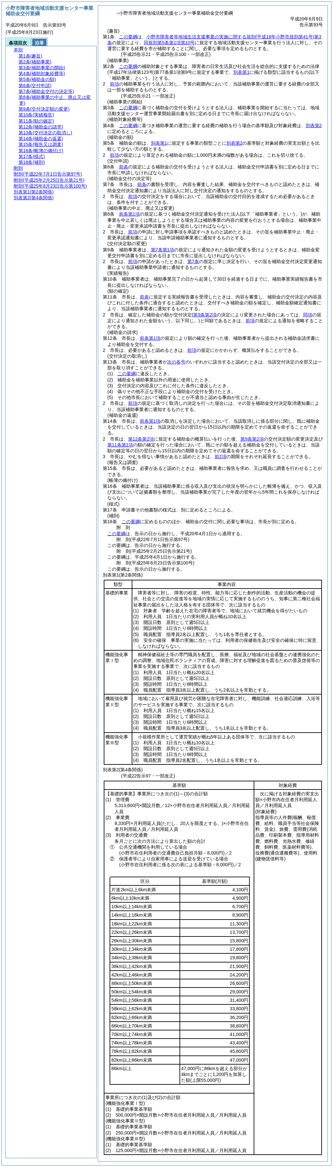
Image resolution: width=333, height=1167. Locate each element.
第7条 (193, 261)
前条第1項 (129, 214)
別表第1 (241, 72)
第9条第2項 (252, 439)
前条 (123, 166)
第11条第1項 (120, 444)
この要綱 (128, 36)
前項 (114, 83)
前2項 (220, 456)
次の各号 (176, 362)
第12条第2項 (141, 439)
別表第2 (314, 125)
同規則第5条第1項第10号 (169, 42)
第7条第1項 (162, 249)
